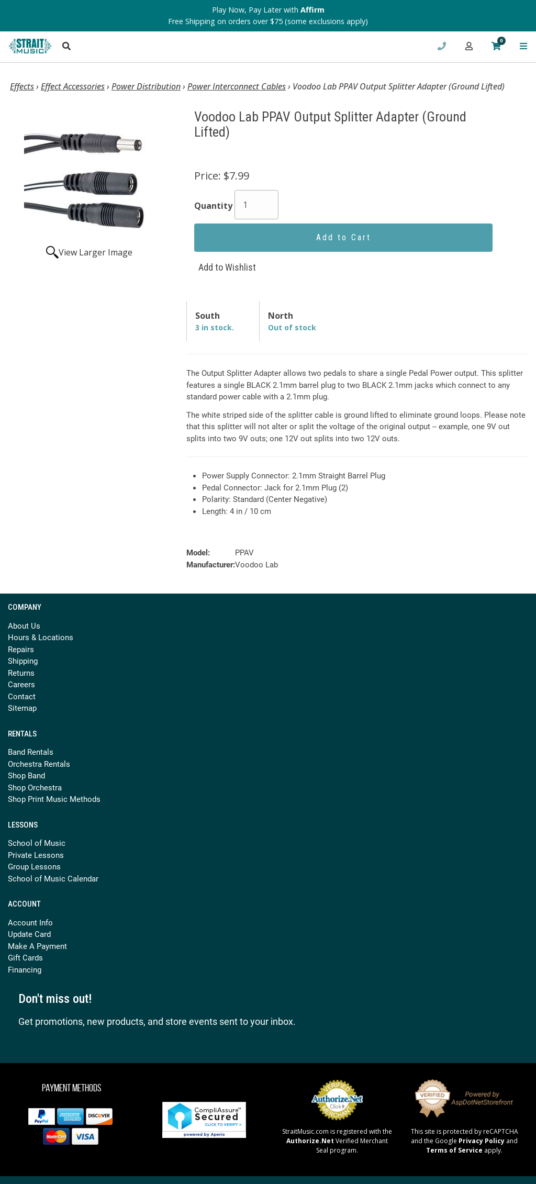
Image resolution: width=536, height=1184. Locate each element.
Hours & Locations (40, 637)
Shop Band (26, 775)
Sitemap (22, 707)
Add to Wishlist (227, 267)
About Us (24, 625)
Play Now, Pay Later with (268, 10)
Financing (24, 969)
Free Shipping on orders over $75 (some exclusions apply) (268, 21)
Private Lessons (36, 855)
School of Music (36, 842)
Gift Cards (25, 957)
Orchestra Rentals (39, 763)
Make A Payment (37, 946)
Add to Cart (343, 237)
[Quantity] (256, 204)
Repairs (21, 649)
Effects (22, 86)
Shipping (23, 660)
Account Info (30, 922)
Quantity (213, 205)
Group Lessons (34, 866)
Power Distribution (146, 86)
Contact (22, 696)
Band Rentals (30, 751)
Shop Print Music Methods (54, 799)
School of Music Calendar (53, 878)
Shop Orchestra (35, 787)
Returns (21, 672)
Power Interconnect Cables (236, 86)
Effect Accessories (73, 86)
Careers (21, 684)
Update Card (29, 934)
